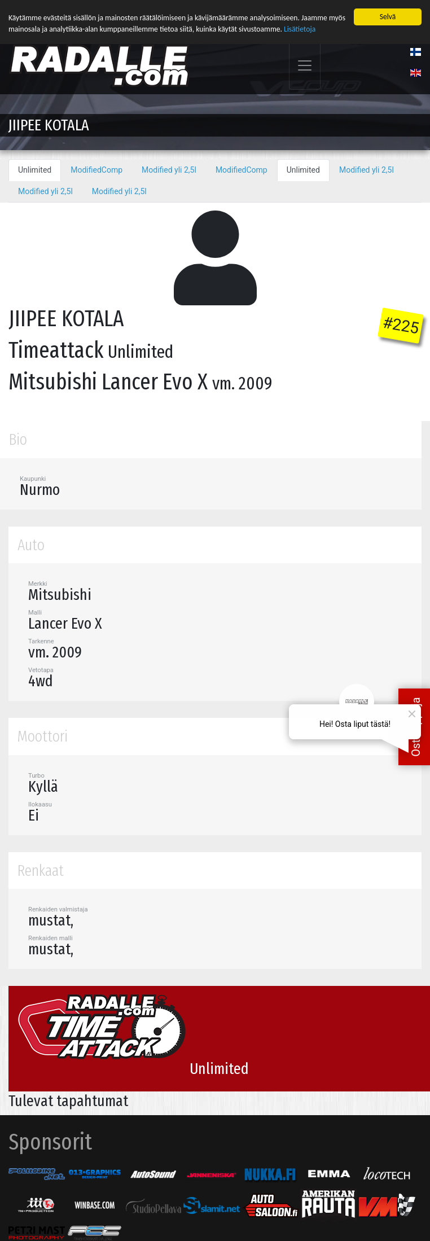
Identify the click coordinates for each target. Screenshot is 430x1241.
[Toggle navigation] (305, 65)
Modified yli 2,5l (169, 168)
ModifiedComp (96, 168)
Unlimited (34, 168)
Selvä (388, 15)
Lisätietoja (299, 28)
